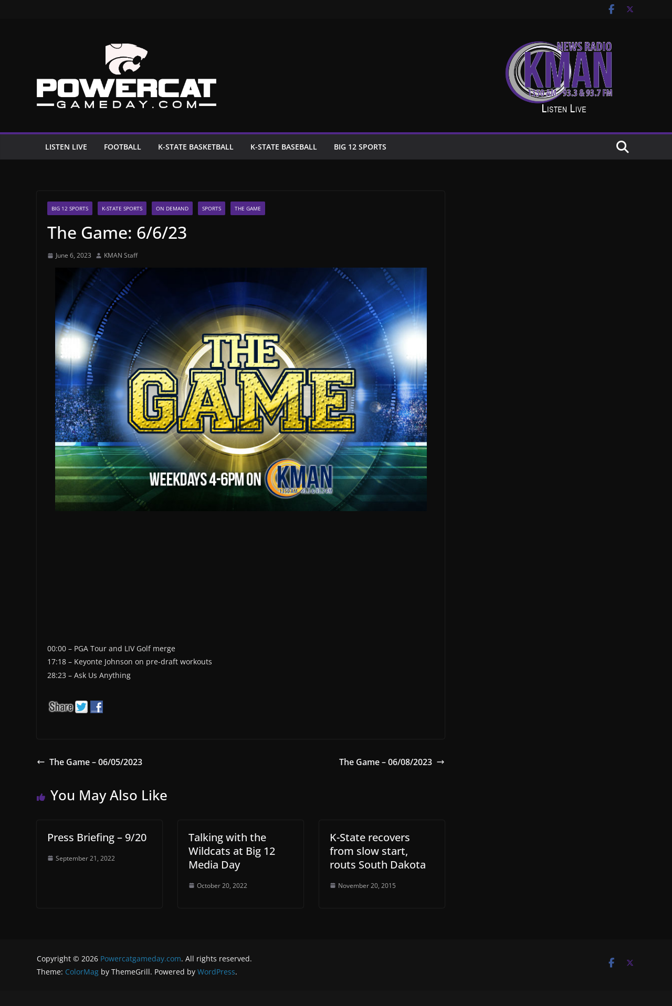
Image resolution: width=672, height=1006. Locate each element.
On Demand (172, 208)
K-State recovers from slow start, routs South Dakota (378, 851)
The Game (248, 208)
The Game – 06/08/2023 (392, 762)
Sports (211, 208)
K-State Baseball (283, 147)
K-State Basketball (196, 147)
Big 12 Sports (360, 147)
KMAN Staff (121, 255)
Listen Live (66, 147)
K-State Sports (122, 208)
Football (122, 147)
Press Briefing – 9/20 (96, 837)
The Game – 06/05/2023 (89, 762)
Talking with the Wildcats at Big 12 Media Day (231, 851)
